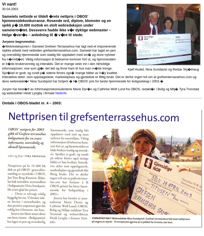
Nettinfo (60, 93)
